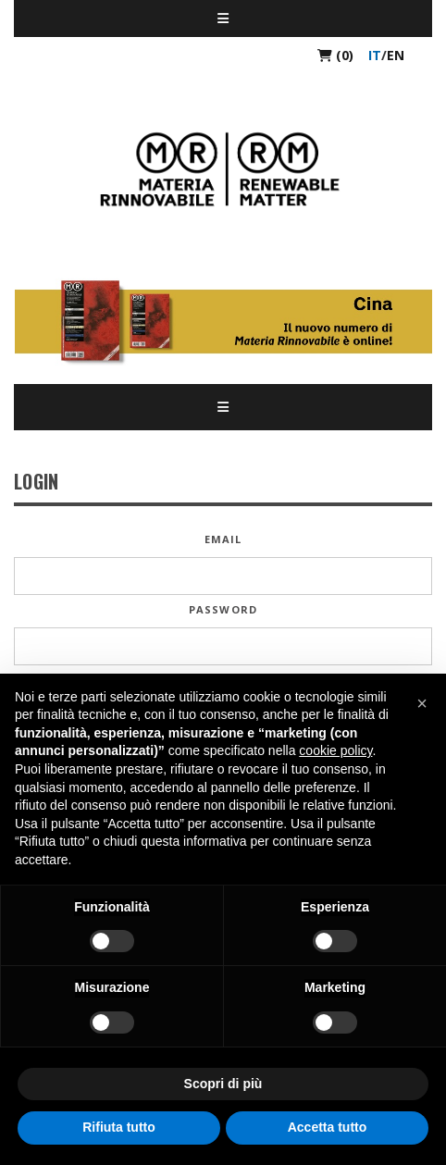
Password (223, 609)
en (395, 55)
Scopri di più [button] (223, 1083)
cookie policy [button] (335, 750)
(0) (335, 55)
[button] (422, 703)
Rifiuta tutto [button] (118, 1127)
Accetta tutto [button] (327, 1127)
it (374, 55)
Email (223, 539)
